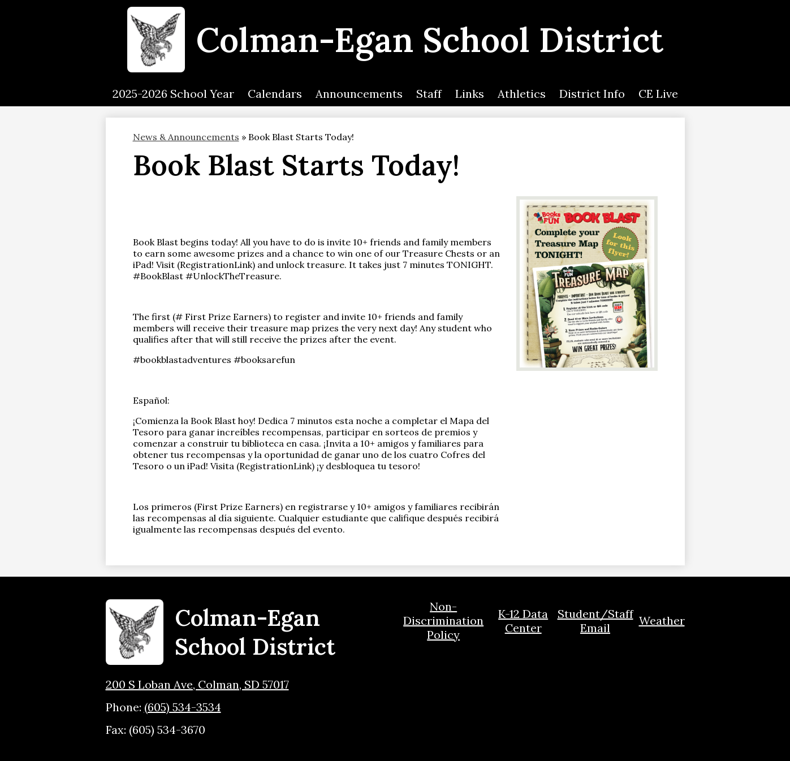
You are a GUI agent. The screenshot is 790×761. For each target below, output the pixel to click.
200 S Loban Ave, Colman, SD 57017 (197, 684)
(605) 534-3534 (182, 707)
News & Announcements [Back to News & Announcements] (186, 136)
